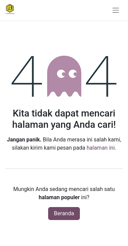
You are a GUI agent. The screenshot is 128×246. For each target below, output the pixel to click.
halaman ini (101, 148)
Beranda (64, 213)
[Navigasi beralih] (116, 10)
